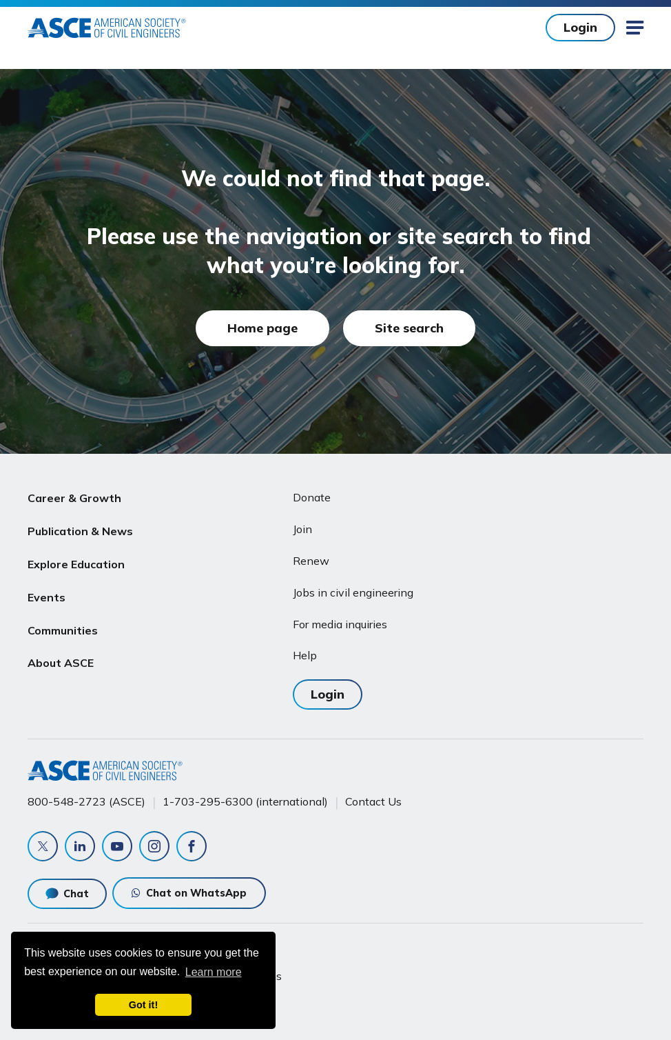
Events (46, 597)
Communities (63, 630)
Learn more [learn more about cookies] (213, 972)
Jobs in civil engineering (353, 592)
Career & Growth (74, 498)
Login (580, 27)
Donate (312, 497)
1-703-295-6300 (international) (245, 801)
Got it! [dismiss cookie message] (143, 1004)
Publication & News (80, 531)
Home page (262, 328)
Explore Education (76, 564)
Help (305, 655)
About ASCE (61, 663)
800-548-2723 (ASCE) (86, 801)
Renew (311, 561)
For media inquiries (340, 624)
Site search (409, 328)
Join (302, 529)
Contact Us (373, 801)
